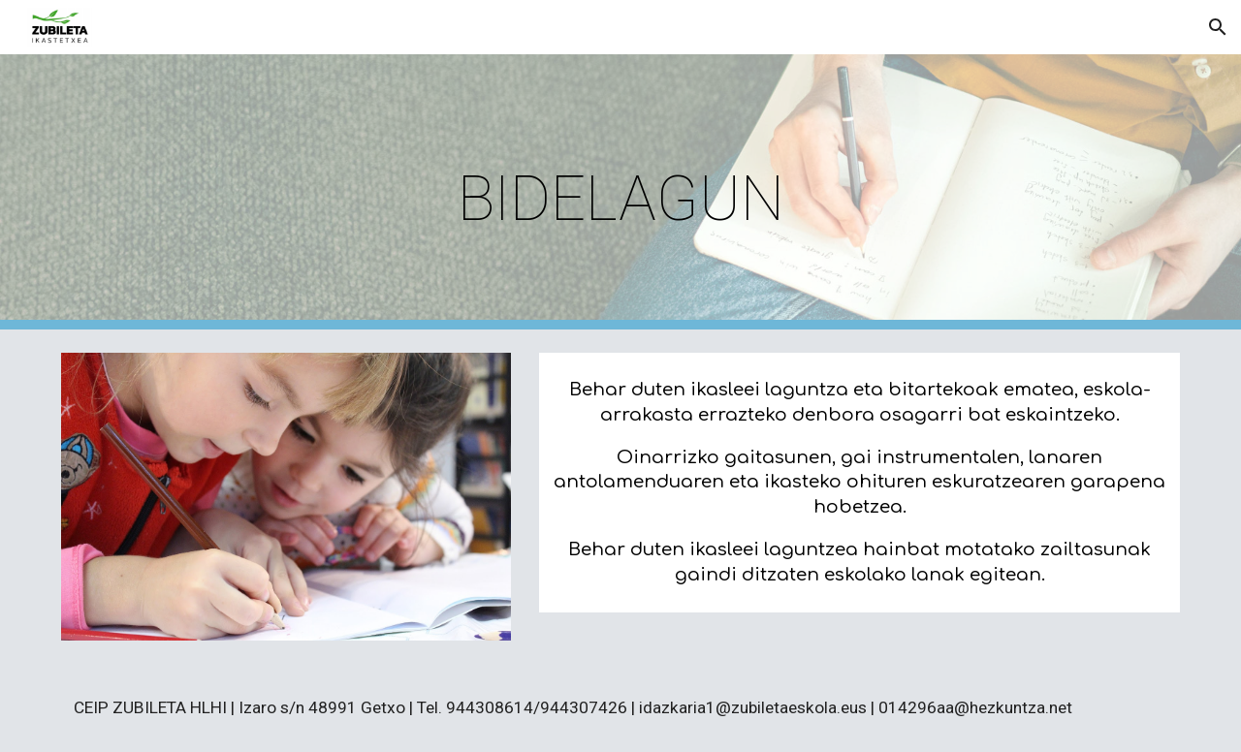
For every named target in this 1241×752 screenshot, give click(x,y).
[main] (620, 192)
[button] (1217, 27)
